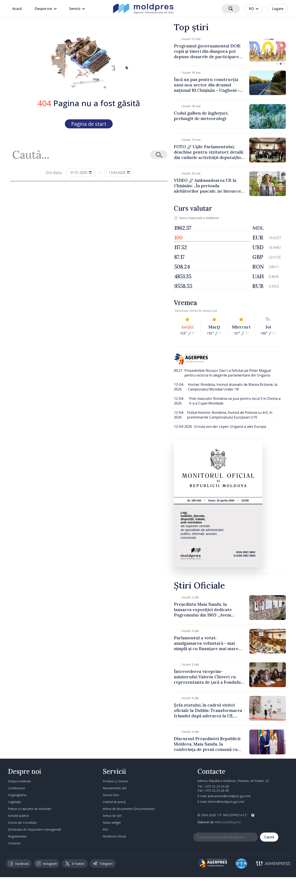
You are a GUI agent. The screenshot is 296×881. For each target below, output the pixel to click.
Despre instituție (19, 781)
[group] (230, 49)
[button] (277, 64)
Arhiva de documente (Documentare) (129, 809)
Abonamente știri (115, 788)
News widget (112, 822)
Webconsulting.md (228, 822)
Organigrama (17, 795)
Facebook (19, 863)
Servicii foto (111, 795)
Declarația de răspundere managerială (34, 829)
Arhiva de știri (112, 816)
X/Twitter (74, 864)
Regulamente (17, 836)
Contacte (14, 843)
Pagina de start (88, 123)
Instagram (46, 863)
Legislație (14, 802)
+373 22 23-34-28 (216, 786)
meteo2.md (209, 310)
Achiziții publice (18, 816)
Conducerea (16, 788)
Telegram (103, 863)
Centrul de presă (114, 802)
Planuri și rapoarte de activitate (29, 809)
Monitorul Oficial (114, 836)
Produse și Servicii (115, 781)
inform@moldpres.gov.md (226, 802)
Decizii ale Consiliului (22, 822)
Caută (269, 837)
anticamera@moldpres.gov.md (229, 796)
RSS (105, 829)
